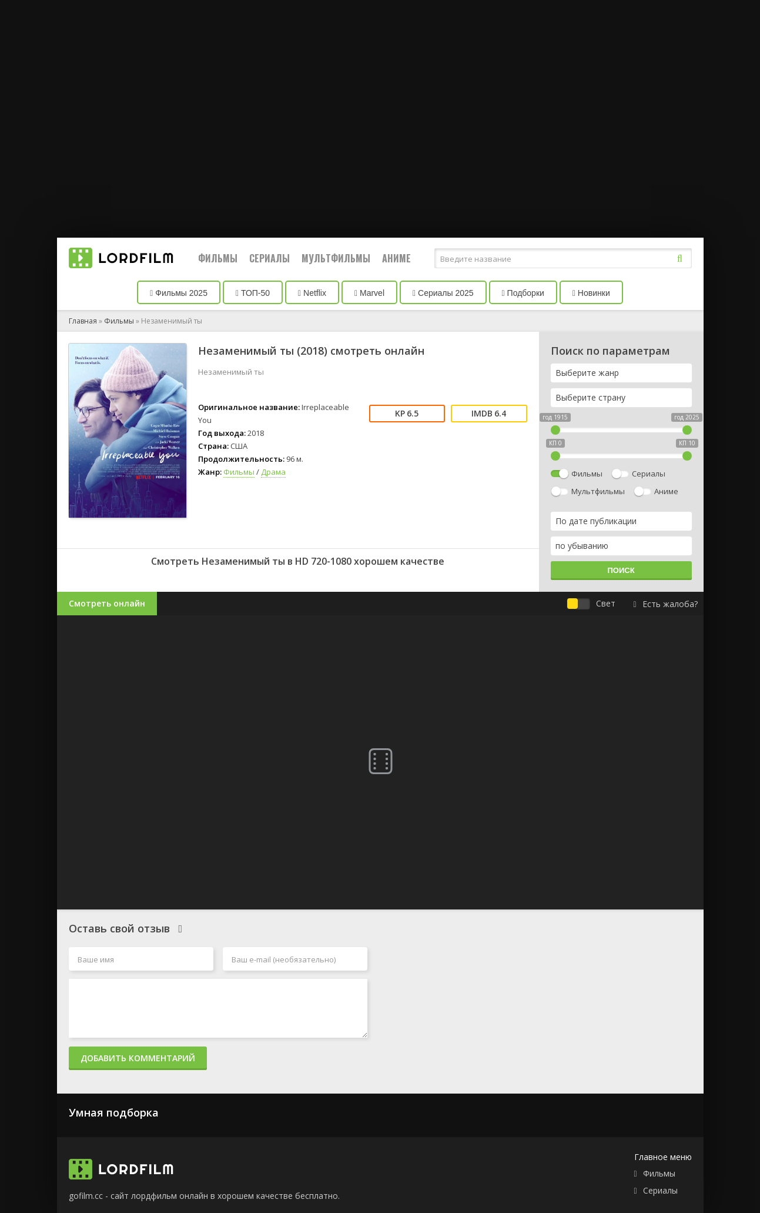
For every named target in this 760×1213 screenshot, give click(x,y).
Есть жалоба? (665, 603)
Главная (83, 321)
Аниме (396, 258)
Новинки (591, 293)
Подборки (523, 293)
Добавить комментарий (138, 1058)
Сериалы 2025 (443, 293)
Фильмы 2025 (178, 293)
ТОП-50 (253, 293)
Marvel (369, 293)
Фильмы (217, 258)
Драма (273, 471)
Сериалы (269, 258)
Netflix (312, 293)
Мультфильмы (336, 258)
